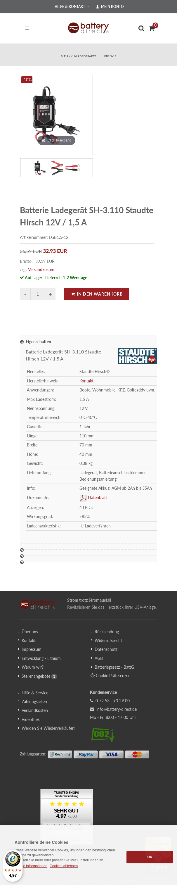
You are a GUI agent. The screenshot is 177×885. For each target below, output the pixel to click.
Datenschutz (106, 649)
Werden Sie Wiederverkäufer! (48, 728)
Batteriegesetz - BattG (114, 667)
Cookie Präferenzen (111, 675)
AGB (99, 658)
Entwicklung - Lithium (41, 658)
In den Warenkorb (97, 293)
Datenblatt (97, 497)
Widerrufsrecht (108, 640)
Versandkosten (41, 269)
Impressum (31, 649)
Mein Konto (110, 6)
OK (150, 857)
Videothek (31, 719)
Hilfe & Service (35, 692)
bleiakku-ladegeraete (78, 56)
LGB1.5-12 (110, 56)
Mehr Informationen (32, 866)
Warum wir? (33, 667)
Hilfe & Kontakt (72, 6)
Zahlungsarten (34, 701)
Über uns (30, 631)
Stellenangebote (36, 676)
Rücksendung (107, 631)
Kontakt (86, 380)
